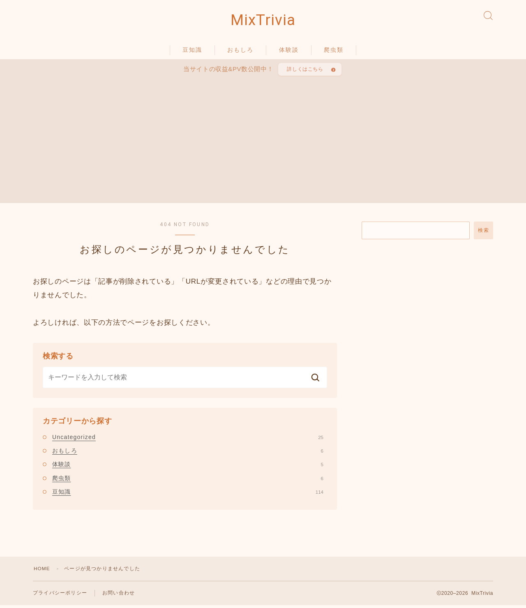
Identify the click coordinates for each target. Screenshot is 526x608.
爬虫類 (334, 50)
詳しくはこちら (305, 71)
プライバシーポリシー (60, 596)
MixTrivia (263, 21)
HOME (42, 571)
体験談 (289, 50)
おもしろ (240, 50)
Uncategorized (187, 439)
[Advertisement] (263, 139)
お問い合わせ (118, 596)
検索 (483, 232)
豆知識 (192, 50)
